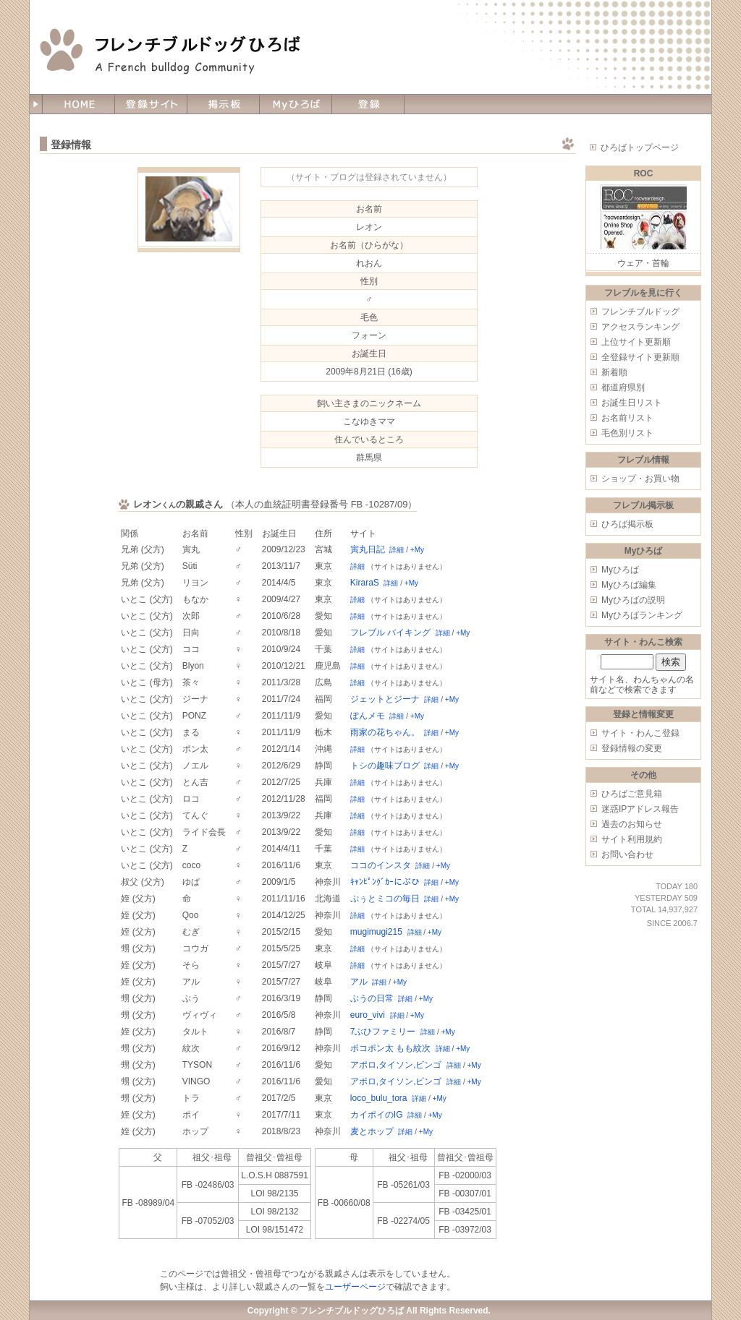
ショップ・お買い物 (640, 478)
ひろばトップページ (640, 147)
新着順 (614, 372)
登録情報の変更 (631, 748)
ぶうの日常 (372, 998)
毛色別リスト (627, 433)
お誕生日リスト (631, 403)
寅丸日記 (367, 549)
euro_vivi (367, 1015)
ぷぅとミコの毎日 (385, 898)
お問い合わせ (627, 854)
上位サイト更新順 (636, 342)
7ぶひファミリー (383, 1032)
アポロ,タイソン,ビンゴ (396, 1065)
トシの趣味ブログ (385, 765)
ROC (643, 173)
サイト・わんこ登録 (640, 733)
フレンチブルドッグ (640, 312)
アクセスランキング (640, 327)
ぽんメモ (367, 716)
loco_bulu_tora (378, 1098)
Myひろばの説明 (633, 600)
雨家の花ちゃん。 (385, 732)
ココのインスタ (380, 865)
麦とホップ (372, 1131)
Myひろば (620, 570)
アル (359, 982)
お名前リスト (627, 418)
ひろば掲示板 (627, 524)
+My (417, 550)
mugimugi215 (376, 932)
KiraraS (364, 583)
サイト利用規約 (631, 839)
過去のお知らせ (631, 824)
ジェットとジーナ (385, 699)
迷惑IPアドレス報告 (640, 809)
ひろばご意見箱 (631, 794)
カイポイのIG (376, 1115)
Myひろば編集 (628, 585)
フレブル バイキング (390, 632)
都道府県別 (623, 387)
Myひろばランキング (641, 615)
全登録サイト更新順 (640, 357)
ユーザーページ (355, 1287)
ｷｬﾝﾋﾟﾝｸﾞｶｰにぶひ (385, 882)
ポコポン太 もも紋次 (390, 1048)
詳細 (396, 550)
